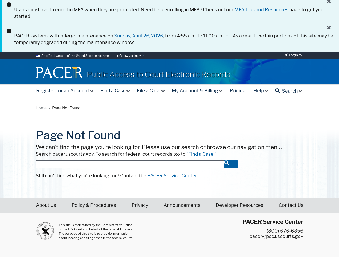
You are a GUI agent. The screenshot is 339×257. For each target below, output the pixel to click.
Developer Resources (239, 205)
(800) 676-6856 (285, 231)
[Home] (59, 72)
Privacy (140, 205)
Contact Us (291, 205)
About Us (46, 205)
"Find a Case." (201, 154)
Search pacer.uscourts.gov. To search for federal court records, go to (126, 154)
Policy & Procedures (94, 205)
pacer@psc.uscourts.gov (276, 236)
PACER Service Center (172, 176)
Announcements (182, 205)
